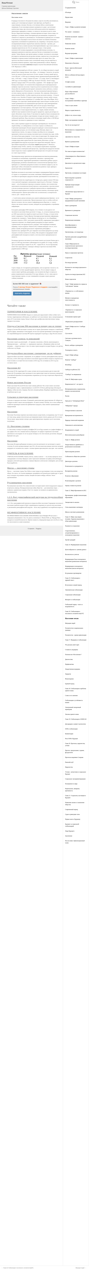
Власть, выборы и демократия (74, 345)
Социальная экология (71, 215)
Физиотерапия (69, 679)
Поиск (75, 2)
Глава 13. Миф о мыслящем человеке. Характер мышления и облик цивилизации (74, 519)
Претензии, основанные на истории (75, 173)
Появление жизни (70, 43)
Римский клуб (69, 762)
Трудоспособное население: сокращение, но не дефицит (34, 353)
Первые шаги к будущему (72, 819)
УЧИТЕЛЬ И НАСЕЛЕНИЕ (20, 453)
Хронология (68, 168)
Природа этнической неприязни (74, 420)
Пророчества (69, 767)
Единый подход (69, 683)
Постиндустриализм (71, 262)
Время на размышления (72, 141)
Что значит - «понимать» (72, 32)
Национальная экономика (72, 220)
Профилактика (69, 664)
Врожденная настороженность (74, 415)
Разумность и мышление (72, 526)
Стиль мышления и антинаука (74, 507)
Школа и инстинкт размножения (74, 512)
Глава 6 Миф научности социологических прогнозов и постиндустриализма (74, 246)
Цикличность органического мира (75, 163)
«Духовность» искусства (72, 137)
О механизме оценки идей (72, 317)
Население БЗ (14, 368)
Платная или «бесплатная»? (73, 654)
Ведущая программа (71, 53)
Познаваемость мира (71, 783)
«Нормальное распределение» (74, 321)
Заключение (68, 836)
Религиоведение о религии (73, 481)
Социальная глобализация (72, 594)
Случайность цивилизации (73, 86)
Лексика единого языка (72, 714)
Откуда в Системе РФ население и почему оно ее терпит (34, 326)
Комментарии (69, 733)
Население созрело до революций (23, 339)
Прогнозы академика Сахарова (74, 757)
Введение (68, 22)
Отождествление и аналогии (73, 410)
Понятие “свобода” (70, 360)
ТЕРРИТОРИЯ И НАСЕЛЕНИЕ (22, 311)
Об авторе (68, 12)
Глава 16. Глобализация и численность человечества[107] (18, 1268)
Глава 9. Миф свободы (71, 355)
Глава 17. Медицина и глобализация (75, 640)
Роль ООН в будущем (71, 738)
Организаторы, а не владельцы (74, 232)
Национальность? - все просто (74, 384)
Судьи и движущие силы (72, 814)
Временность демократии (72, 210)
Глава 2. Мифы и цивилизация (74, 58)
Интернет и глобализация (72, 599)
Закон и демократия (71, 205)
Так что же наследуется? (72, 125)
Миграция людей (70, 623)
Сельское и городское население (22, 397)
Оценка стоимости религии (73, 485)
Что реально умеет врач (72, 645)
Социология (68, 257)
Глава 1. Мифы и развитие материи (75, 27)
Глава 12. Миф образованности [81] (75, 490)
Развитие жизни (69, 48)
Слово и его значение (71, 695)
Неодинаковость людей (72, 430)
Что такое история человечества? (75, 151)
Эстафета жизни (70, 82)
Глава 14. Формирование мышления (75, 544)
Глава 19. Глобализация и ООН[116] (75, 719)
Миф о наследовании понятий (74, 120)
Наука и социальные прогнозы (74, 253)
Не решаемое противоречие (73, 573)
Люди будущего (69, 831)
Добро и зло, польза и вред (73, 115)
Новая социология (70, 279)
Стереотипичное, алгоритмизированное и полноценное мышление (72, 533)
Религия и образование (72, 476)
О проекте (31, 528)
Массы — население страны (20, 468)
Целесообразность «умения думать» (75, 549)
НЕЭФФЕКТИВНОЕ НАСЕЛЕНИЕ (24, 512)
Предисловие (69, 17)
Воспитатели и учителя (72, 554)
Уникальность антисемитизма (74, 425)
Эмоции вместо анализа (72, 502)
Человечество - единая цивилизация (75, 635)
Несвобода (68, 364)
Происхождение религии (72, 451)
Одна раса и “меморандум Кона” (74, 401)
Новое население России (19, 382)
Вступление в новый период (73, 585)
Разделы (38, 528)
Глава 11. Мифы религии (72, 440)
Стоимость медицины (71, 649)
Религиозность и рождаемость (74, 466)
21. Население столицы (18, 426)
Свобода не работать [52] (72, 369)
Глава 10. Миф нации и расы (73, 379)
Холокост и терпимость (72, 305)
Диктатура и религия (71, 461)
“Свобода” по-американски (73, 374)
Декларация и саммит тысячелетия (75, 724)
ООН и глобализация (71, 729)
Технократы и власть (71, 350)
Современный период (71, 809)
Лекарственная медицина (72, 669)
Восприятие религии (71, 471)
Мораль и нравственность (72, 110)
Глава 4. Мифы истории (72, 146)
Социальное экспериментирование (75, 779)
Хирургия (68, 674)
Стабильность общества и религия (75, 456)
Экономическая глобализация (74, 590)
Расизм (67, 396)
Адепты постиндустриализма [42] (75, 274)
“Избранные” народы (71, 405)
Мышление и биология (72, 63)
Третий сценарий (70, 540)
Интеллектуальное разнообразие (74, 435)
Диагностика (69, 659)
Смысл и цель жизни (71, 105)
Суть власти (68, 333)
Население (12, 412)
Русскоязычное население (19, 482)
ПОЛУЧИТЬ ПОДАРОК (22, 293)
